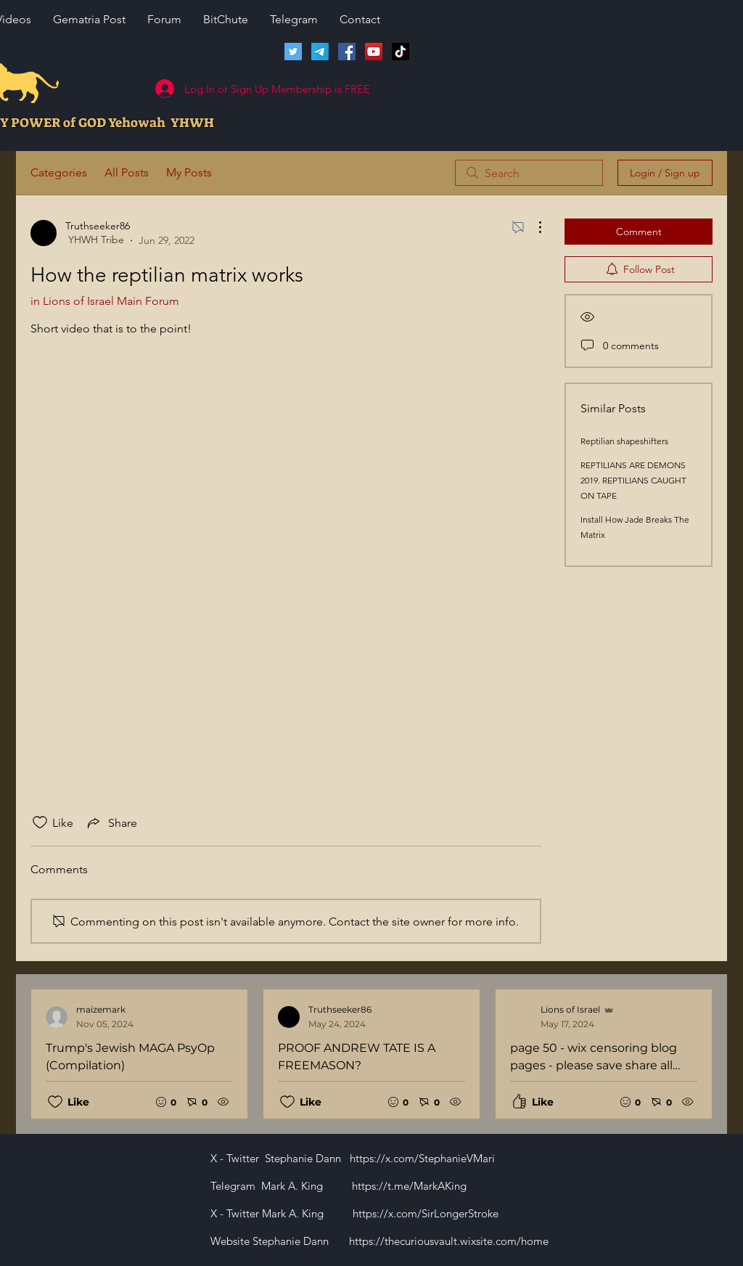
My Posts (189, 172)
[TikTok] (400, 51)
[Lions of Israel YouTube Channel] (373, 51)
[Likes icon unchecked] (39, 822)
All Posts (126, 172)
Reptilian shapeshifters (624, 441)
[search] (529, 173)
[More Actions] (532, 227)
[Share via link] (111, 822)
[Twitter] (293, 51)
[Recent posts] (371, 1054)
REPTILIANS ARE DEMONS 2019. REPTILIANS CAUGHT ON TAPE (633, 480)
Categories (58, 172)
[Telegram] (320, 51)
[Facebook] (347, 51)
